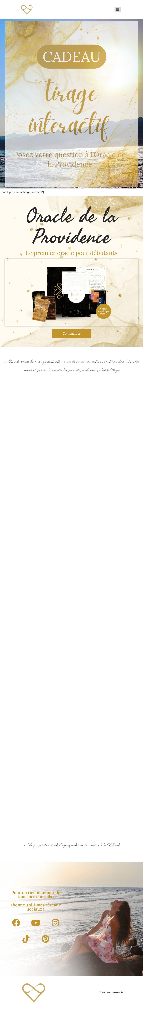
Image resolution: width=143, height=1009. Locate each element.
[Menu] (118, 9)
